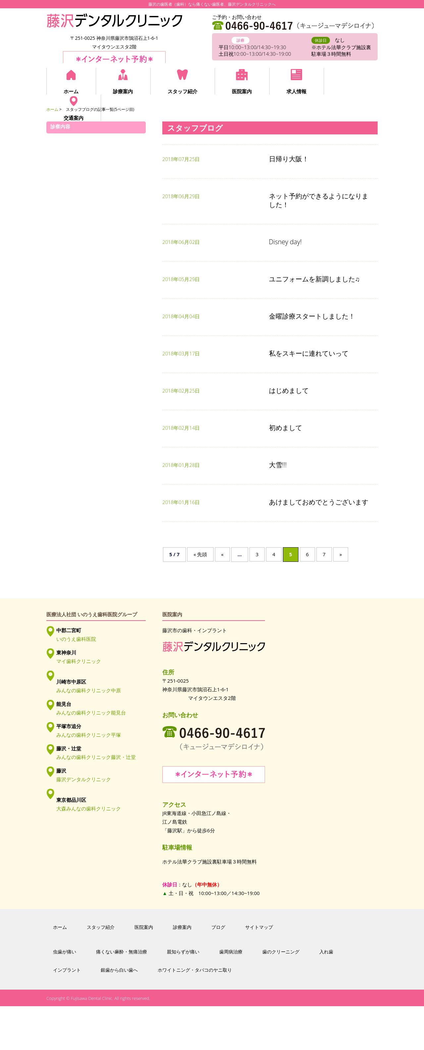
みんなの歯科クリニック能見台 (91, 712)
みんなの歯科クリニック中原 (88, 690)
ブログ (218, 971)
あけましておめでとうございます (318, 501)
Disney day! (285, 241)
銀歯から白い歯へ (119, 1014)
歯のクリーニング (280, 996)
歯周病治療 (230, 996)
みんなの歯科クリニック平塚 (88, 734)
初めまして (285, 427)
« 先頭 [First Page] (200, 554)
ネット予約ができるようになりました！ (318, 200)
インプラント (67, 1014)
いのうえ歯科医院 (76, 639)
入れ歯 (326, 996)
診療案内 (122, 91)
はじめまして (289, 390)
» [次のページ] (341, 554)
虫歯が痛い (64, 996)
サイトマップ (259, 971)
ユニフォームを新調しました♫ (314, 278)
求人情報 (294, 91)
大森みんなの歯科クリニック (88, 808)
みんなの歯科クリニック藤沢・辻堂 (96, 757)
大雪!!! (278, 464)
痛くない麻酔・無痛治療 (121, 996)
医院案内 (240, 91)
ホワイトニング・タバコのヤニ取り (195, 1014)
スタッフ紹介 (181, 91)
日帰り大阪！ (289, 158)
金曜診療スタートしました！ (312, 316)
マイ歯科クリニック (78, 661)
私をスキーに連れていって (308, 353)
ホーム (71, 91)
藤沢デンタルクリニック (83, 779)
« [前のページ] (222, 554)
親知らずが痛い (183, 996)
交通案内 (348, 91)
